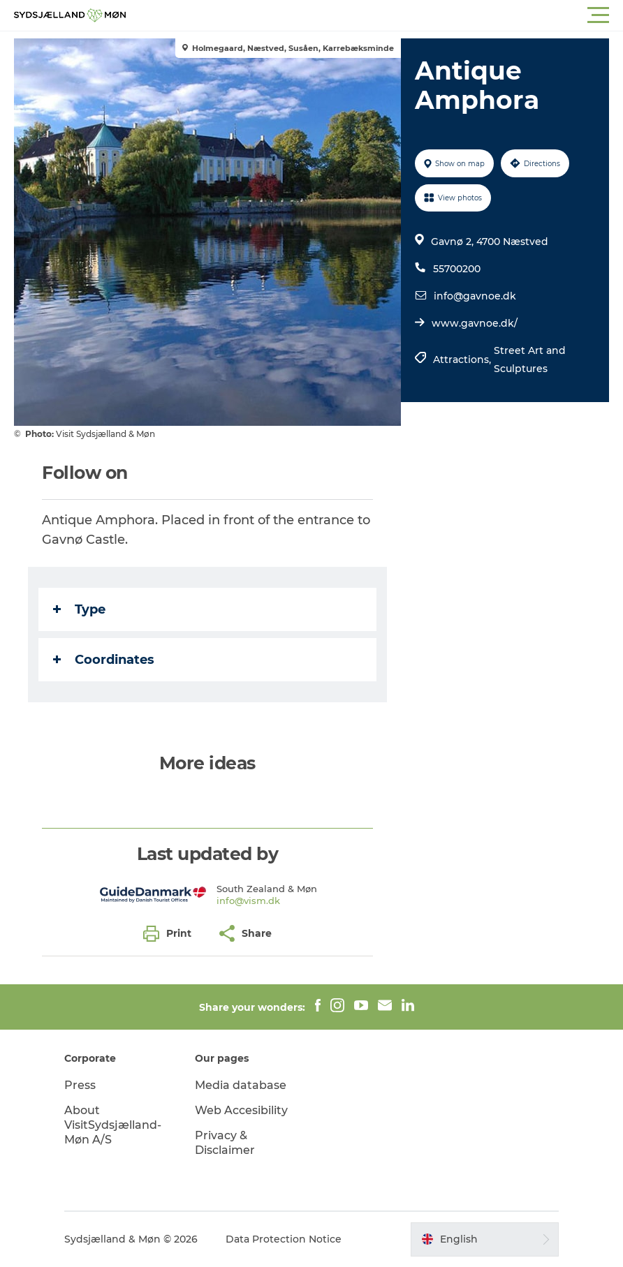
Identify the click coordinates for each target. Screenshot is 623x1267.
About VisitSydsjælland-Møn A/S (112, 1125)
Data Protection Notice (284, 1239)
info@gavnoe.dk (475, 296)
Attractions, (463, 359)
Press (80, 1085)
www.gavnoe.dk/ (475, 323)
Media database (240, 1085)
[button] (374, 15)
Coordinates (103, 659)
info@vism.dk (248, 900)
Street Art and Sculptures (530, 359)
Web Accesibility (241, 1110)
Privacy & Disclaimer (225, 1143)
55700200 (457, 268)
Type (79, 609)
